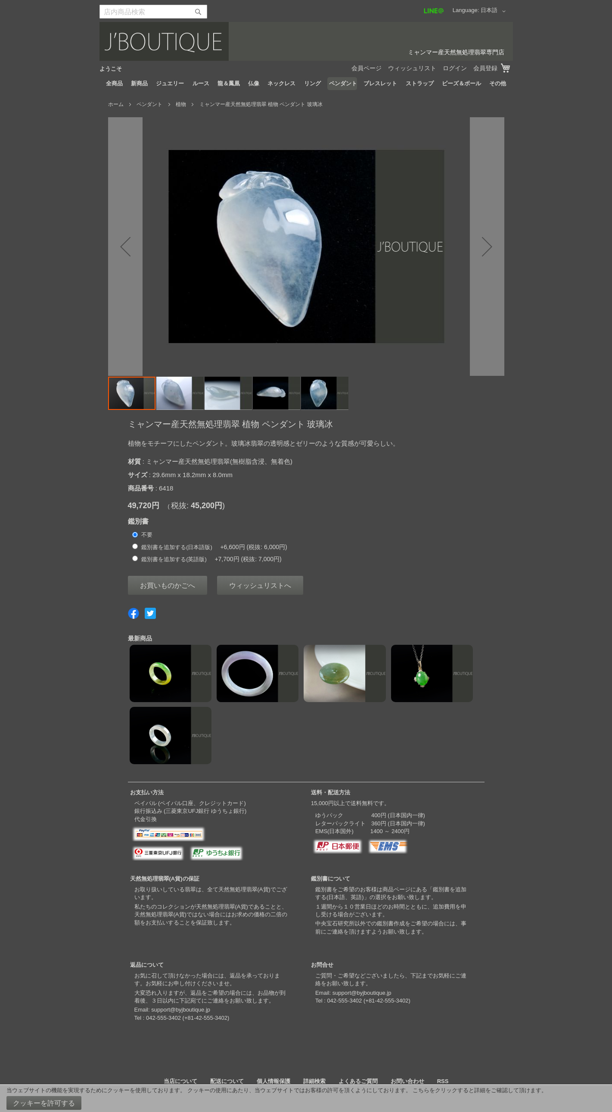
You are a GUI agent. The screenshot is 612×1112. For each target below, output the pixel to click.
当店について (180, 1081)
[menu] (306, 83)
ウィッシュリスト (412, 68)
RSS (443, 1081)
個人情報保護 (273, 1081)
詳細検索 (314, 1081)
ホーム (116, 104)
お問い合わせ (407, 1081)
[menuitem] (114, 83)
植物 (181, 104)
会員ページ (366, 68)
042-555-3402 (163, 1018)
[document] (306, 1098)
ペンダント (149, 104)
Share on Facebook (133, 613)
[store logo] (306, 41)
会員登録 (485, 68)
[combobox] (153, 12)
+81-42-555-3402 (205, 1018)
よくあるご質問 (358, 1081)
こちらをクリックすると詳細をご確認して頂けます (477, 1090)
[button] (495, 11)
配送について (227, 1081)
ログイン (455, 68)
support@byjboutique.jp (180, 1009)
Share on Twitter (150, 613)
